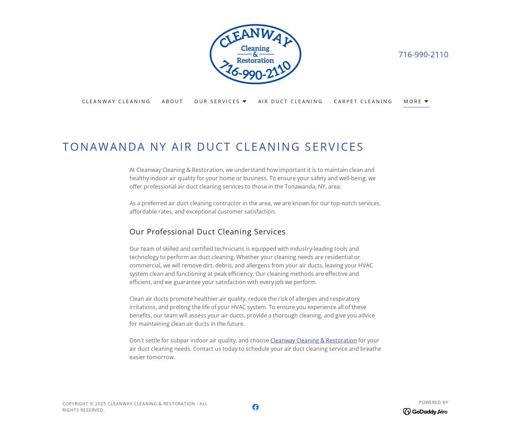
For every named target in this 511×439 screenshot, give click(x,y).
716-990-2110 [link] (424, 54)
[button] (220, 101)
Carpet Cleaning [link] (363, 101)
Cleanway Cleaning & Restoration (313, 340)
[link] (255, 53)
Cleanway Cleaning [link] (116, 101)
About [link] (172, 101)
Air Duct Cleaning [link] (290, 101)
